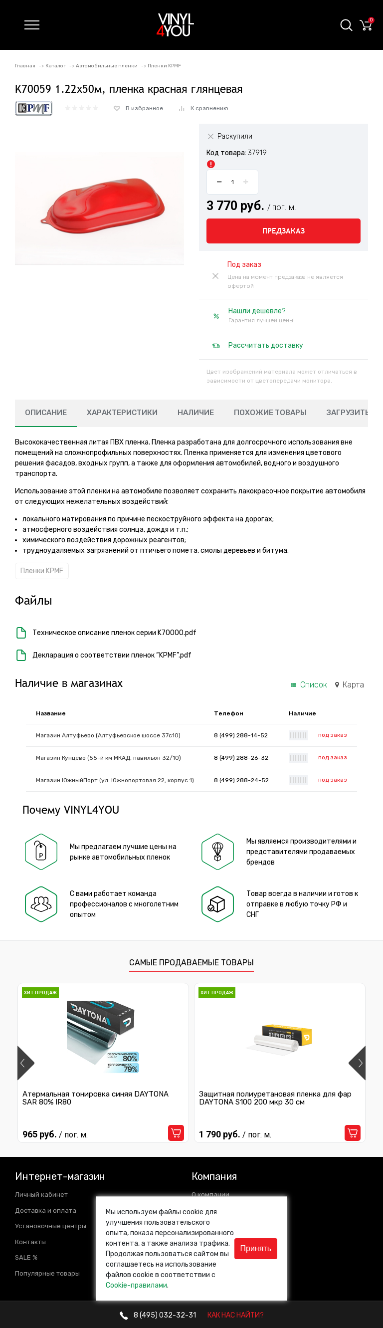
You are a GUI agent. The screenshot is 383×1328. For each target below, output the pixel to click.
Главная (25, 66)
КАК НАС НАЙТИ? (235, 1315)
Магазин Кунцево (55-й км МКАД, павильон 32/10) (108, 757)
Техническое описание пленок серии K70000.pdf (105, 633)
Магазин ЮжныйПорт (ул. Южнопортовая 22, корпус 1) (115, 780)
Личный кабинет (41, 1194)
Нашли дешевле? (257, 311)
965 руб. (55, 1134)
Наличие (196, 412)
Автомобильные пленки (107, 66)
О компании (210, 1194)
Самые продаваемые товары (191, 962)
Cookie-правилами (136, 1285)
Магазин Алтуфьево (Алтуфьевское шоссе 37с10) (108, 735)
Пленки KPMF (164, 66)
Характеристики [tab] (122, 412)
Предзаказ (283, 230)
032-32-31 (158, 1315)
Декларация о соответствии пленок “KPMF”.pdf (103, 655)
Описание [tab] (46, 412)
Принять (256, 1248)
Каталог (55, 66)
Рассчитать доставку (265, 345)
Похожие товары (270, 412)
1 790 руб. (235, 1134)
